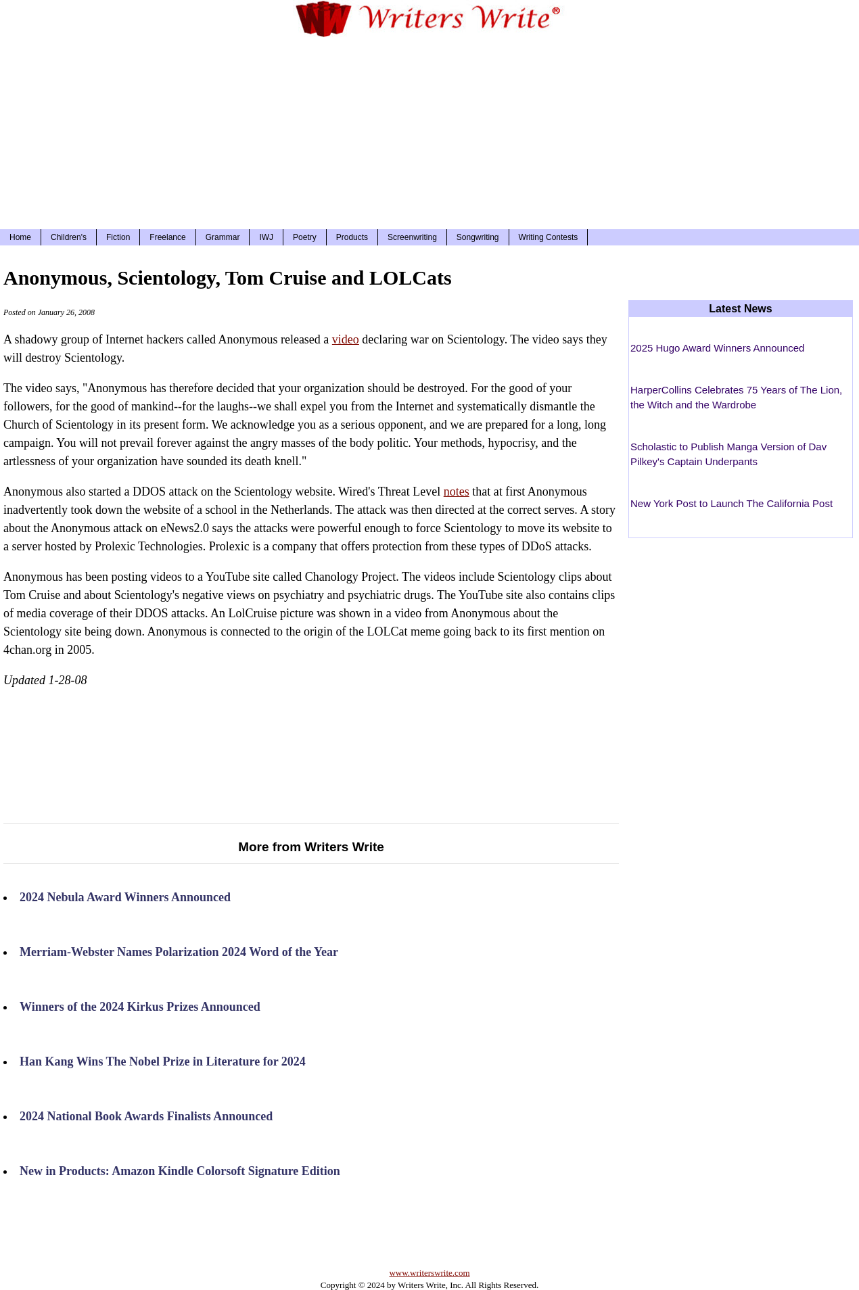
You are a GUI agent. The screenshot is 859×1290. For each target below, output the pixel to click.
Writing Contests (548, 237)
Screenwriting (412, 237)
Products (352, 237)
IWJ (266, 237)
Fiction (118, 237)
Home (20, 237)
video (345, 339)
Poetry (305, 237)
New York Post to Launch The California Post (731, 503)
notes (456, 491)
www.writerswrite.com (429, 1273)
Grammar (223, 237)
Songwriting (478, 237)
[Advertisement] (429, 131)
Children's (69, 237)
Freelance (167, 237)
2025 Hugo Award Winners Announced (717, 348)
